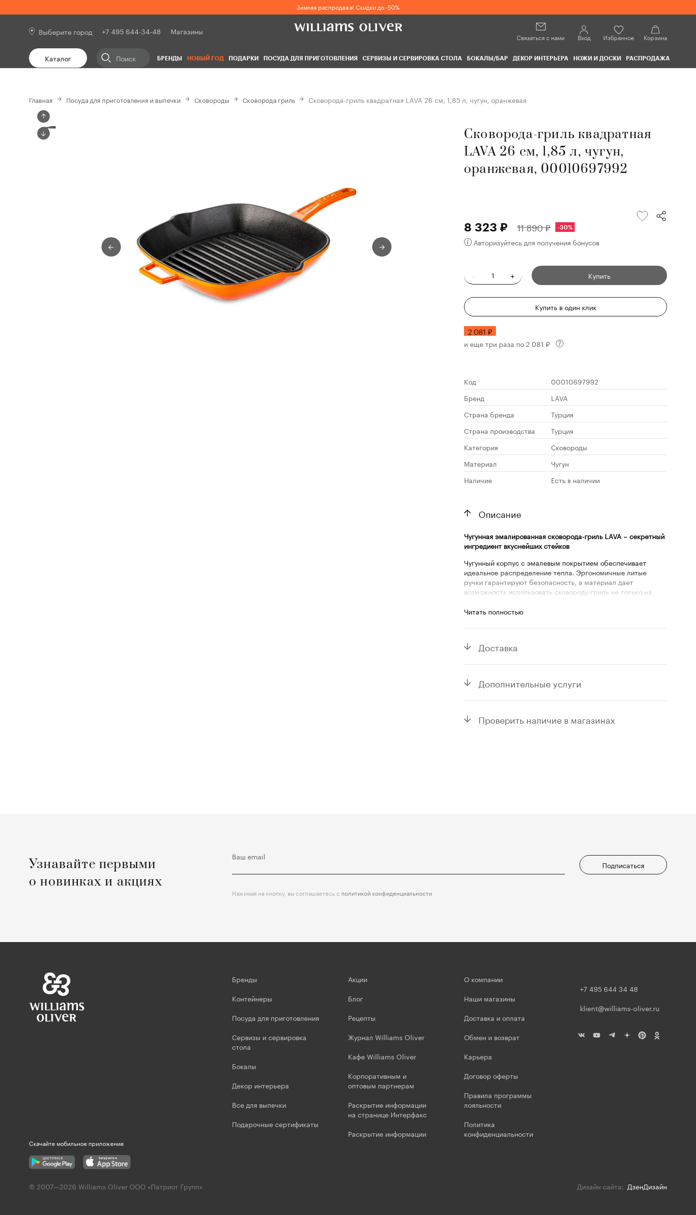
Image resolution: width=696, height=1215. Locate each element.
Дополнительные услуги (529, 682)
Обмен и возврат (492, 1036)
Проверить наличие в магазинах (546, 719)
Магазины (187, 31)
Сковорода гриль (281, 99)
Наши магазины (489, 998)
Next (43, 300)
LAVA (559, 397)
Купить (599, 275)
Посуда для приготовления (310, 58)
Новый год (205, 58)
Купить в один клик (565, 306)
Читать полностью (493, 611)
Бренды (169, 58)
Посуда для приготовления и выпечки (129, 99)
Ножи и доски (597, 58)
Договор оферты (491, 1075)
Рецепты (362, 1017)
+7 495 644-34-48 (131, 31)
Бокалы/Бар (487, 58)
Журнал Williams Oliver (386, 1036)
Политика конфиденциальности (498, 1128)
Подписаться (623, 864)
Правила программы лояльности (498, 1099)
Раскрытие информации (387, 1133)
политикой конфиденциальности (386, 892)
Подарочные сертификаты (275, 1123)
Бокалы (244, 1065)
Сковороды (221, 99)
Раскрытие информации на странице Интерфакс (387, 1109)
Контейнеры (252, 998)
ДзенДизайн (647, 1186)
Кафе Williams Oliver (382, 1056)
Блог (355, 998)
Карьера (478, 1056)
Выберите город (65, 31)
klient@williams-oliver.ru (619, 1007)
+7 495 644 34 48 (609, 988)
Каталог (58, 58)
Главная (42, 99)
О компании (483, 978)
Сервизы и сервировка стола (412, 58)
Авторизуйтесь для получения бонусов (531, 242)
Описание (499, 513)
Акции (357, 978)
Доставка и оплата (494, 1017)
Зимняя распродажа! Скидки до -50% (348, 6)
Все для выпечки (259, 1104)
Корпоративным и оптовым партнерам (381, 1080)
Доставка (498, 646)
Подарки (244, 58)
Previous (43, 116)
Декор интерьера (540, 58)
